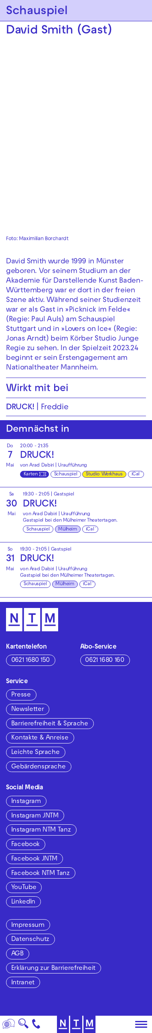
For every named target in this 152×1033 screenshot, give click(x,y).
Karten (31, 474)
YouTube (23, 888)
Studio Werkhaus (104, 474)
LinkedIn (23, 902)
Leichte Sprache (35, 753)
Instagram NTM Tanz (41, 830)
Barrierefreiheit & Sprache (49, 724)
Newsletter (27, 709)
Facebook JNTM (34, 859)
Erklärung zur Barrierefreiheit (53, 968)
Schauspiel (65, 474)
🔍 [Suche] (23, 1026)
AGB (17, 954)
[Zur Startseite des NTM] (76, 1024)
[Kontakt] (36, 1024)
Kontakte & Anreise (40, 738)
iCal (136, 474)
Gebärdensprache (38, 767)
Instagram (26, 802)
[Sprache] (9, 1024)
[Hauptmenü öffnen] (141, 1024)
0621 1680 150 (30, 660)
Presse (21, 695)
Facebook (25, 845)
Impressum (28, 925)
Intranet (22, 983)
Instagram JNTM (35, 816)
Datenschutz (30, 939)
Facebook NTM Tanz (40, 874)
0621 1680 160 (104, 660)
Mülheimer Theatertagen (89, 520)
